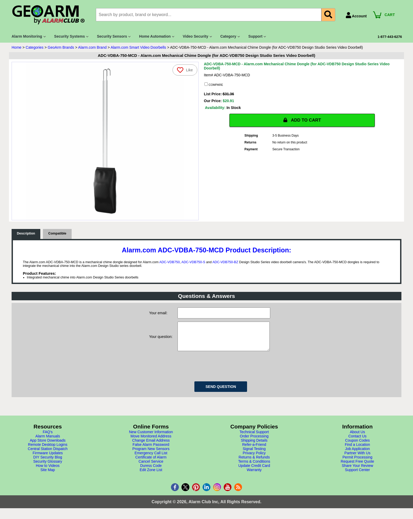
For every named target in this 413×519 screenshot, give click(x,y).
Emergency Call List (151, 458)
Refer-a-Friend (254, 450)
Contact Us (357, 441)
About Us (357, 437)
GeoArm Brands (61, 47)
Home (16, 47)
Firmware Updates (48, 458)
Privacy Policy (254, 458)
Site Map (47, 475)
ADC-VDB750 (169, 262)
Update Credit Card (254, 471)
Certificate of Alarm (150, 462)
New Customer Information (151, 437)
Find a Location (357, 450)
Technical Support (254, 437)
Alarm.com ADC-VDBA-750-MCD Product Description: (206, 250)
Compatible (57, 233)
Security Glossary (47, 467)
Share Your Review (357, 471)
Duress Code (151, 471)
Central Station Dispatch (48, 454)
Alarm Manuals (47, 441)
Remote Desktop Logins (47, 450)
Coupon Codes (357, 445)
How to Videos (48, 471)
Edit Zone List (151, 475)
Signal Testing (254, 454)
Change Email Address (151, 445)
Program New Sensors (151, 454)
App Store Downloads (47, 445)
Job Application (357, 454)
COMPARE (213, 84)
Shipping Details (254, 445)
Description (26, 233)
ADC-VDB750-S (193, 262)
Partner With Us (358, 458)
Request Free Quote (357, 467)
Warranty (254, 475)
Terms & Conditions (254, 467)
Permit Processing (357, 462)
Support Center (357, 475)
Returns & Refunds (254, 462)
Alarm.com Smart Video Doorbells (138, 47)
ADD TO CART (302, 120)
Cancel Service (151, 467)
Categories (34, 47)
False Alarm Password (150, 450)
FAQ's (48, 437)
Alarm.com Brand (92, 47)
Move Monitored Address (151, 441)
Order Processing (254, 441)
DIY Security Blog (47, 462)
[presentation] (218, 370)
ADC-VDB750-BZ (225, 262)
